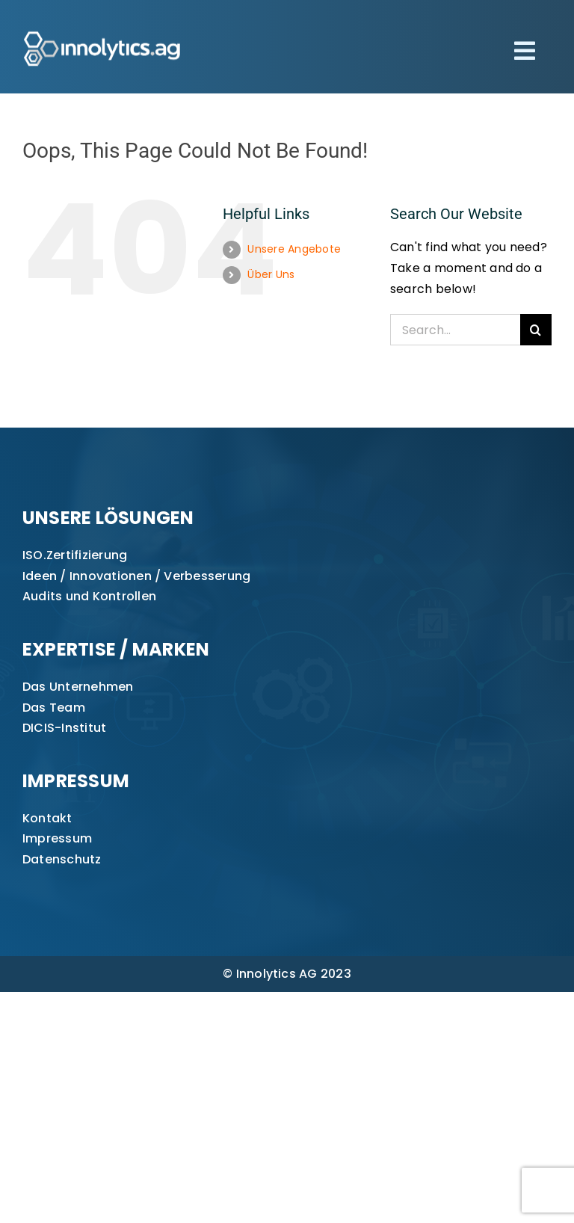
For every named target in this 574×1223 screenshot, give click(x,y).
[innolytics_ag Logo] (102, 28)
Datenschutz (62, 859)
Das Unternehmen (78, 686)
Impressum (57, 838)
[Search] (536, 329)
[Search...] (455, 329)
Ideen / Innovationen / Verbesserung (136, 576)
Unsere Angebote (294, 248)
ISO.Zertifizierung (74, 555)
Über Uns (270, 274)
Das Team (53, 707)
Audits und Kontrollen (89, 596)
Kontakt (47, 818)
